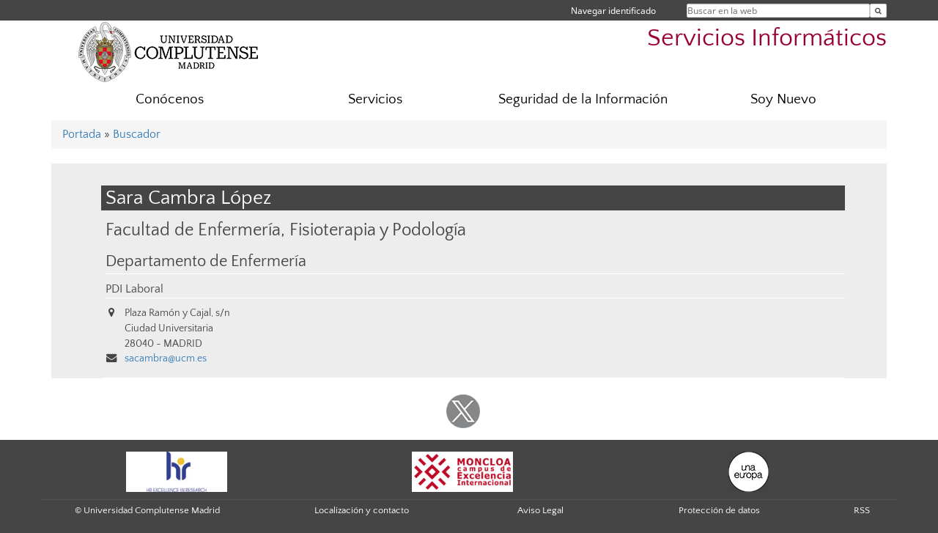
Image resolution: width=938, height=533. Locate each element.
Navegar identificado (613, 10)
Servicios (375, 99)
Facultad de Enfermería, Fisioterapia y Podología (286, 230)
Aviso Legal (540, 510)
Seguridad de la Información (583, 99)
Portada (81, 134)
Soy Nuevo (783, 99)
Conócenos (170, 99)
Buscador (136, 134)
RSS (862, 510)
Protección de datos (719, 510)
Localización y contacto (361, 510)
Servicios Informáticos (767, 38)
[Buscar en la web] (878, 11)
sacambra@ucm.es (166, 358)
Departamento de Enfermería (206, 262)
